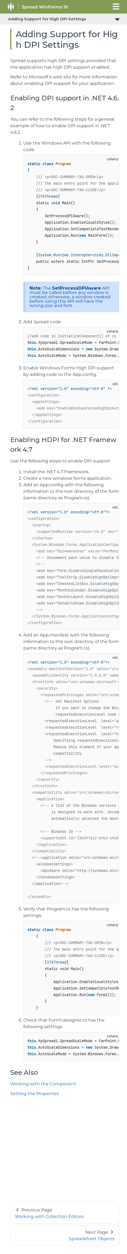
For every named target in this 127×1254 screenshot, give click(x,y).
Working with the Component (43, 1083)
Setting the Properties (34, 1093)
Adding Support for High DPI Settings (47, 19)
